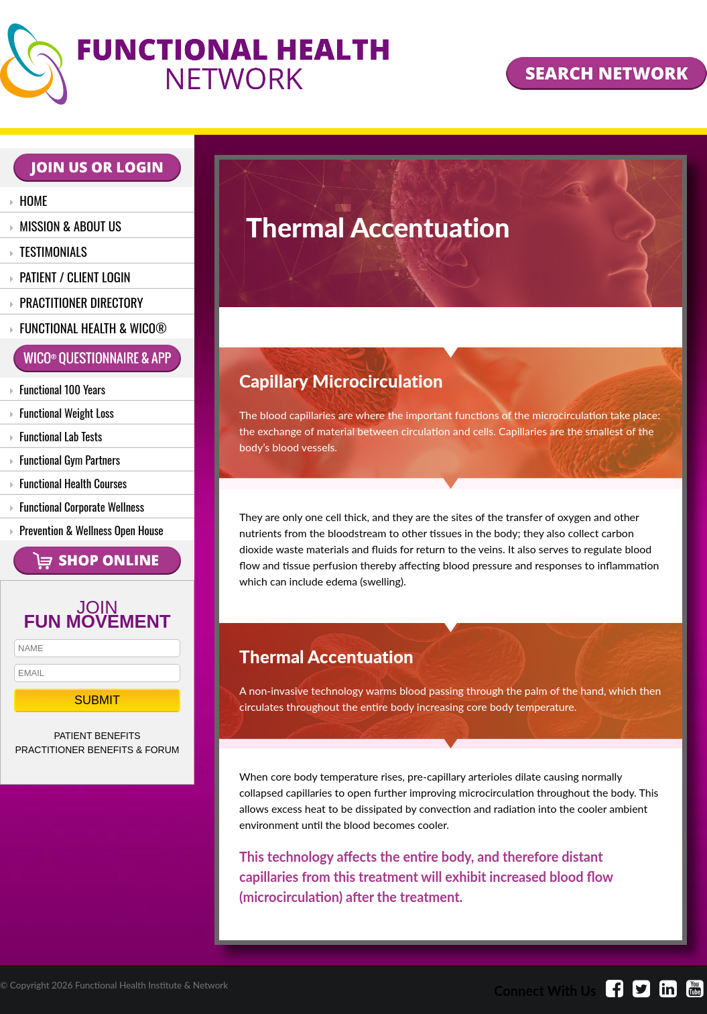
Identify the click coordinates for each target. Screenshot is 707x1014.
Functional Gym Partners (65, 459)
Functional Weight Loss (62, 412)
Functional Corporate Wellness (77, 506)
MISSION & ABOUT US (65, 225)
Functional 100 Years (57, 389)
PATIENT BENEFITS (97, 735)
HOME (29, 199)
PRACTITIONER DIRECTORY (76, 301)
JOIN (97, 613)
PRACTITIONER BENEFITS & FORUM (97, 749)
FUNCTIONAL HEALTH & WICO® (88, 327)
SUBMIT (97, 700)
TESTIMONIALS (48, 250)
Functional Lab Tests (56, 436)
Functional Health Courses (68, 483)
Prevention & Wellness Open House (87, 530)
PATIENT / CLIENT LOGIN (70, 276)
